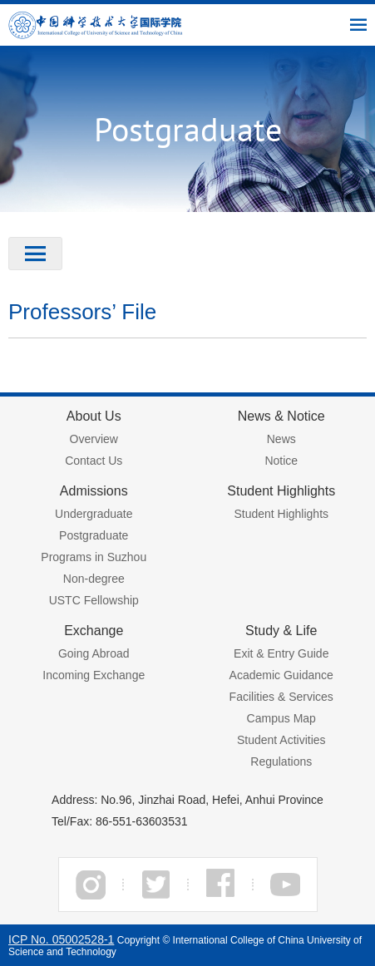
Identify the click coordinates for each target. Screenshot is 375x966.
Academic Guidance (281, 675)
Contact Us (93, 460)
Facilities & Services (281, 696)
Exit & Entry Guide (281, 653)
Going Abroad (94, 653)
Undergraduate (93, 513)
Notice (281, 460)
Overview (94, 439)
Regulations (281, 761)
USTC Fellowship (94, 600)
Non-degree (94, 578)
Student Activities (281, 740)
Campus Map (281, 718)
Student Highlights (281, 513)
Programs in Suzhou (93, 557)
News (281, 439)
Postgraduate (93, 535)
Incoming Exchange (93, 675)
